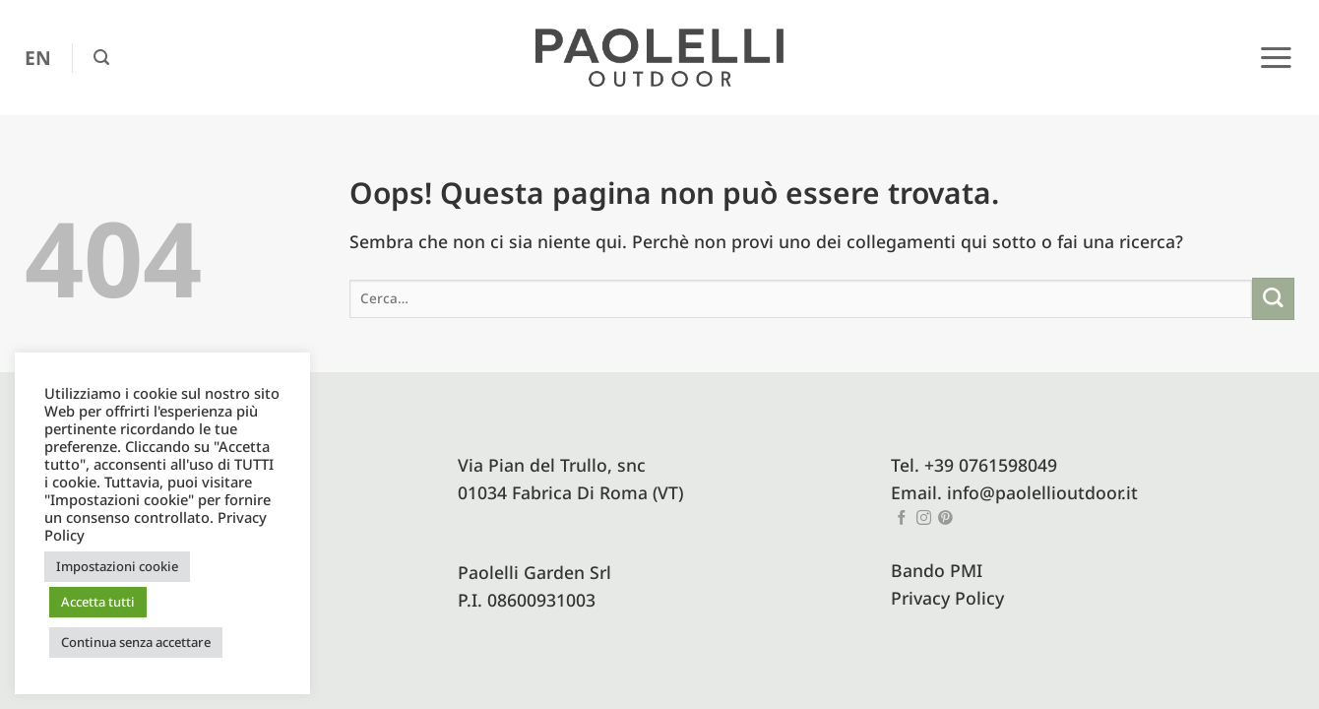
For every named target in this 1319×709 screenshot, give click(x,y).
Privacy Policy (947, 598)
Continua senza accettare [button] (136, 642)
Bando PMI (936, 570)
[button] (101, 57)
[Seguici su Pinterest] (945, 519)
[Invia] (1273, 299)
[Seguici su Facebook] (902, 519)
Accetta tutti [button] (98, 602)
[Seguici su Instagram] (923, 519)
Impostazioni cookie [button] (117, 566)
